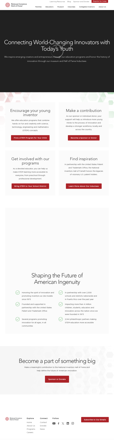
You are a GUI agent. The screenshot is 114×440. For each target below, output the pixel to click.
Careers (30, 432)
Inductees (71, 7)
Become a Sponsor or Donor (84, 138)
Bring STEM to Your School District (30, 186)
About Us (102, 7)
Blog (69, 1)
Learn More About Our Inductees (84, 186)
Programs (31, 429)
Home (29, 422)
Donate (43, 426)
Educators (49, 7)
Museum (60, 7)
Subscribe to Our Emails (95, 420)
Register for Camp (100, 1)
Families (38, 7)
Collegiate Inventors (87, 7)
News (42, 429)
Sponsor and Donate (81, 1)
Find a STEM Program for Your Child (30, 138)
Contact (43, 422)
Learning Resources (57, 1)
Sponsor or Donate (57, 379)
